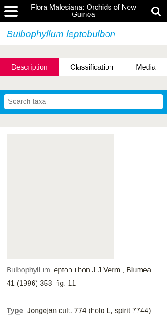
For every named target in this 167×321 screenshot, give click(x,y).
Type (15, 310)
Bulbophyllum (28, 270)
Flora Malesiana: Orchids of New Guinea (83, 11)
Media (145, 67)
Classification (92, 67)
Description (29, 67)
